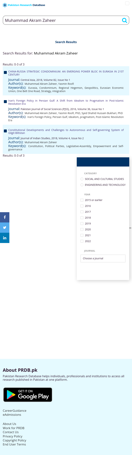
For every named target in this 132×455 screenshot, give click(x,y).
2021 (88, 235)
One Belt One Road (28, 91)
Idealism (73, 117)
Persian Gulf (60, 117)
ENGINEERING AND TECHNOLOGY (105, 185)
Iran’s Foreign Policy (39, 117)
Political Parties (54, 146)
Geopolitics (91, 87)
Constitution (35, 146)
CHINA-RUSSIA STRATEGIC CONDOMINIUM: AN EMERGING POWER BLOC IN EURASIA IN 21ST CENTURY (66, 73)
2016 (88, 206)
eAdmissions (12, 414)
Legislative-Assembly (78, 146)
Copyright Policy (14, 440)
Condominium (48, 87)
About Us (9, 424)
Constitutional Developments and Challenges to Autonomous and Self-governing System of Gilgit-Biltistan (66, 131)
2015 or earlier (93, 200)
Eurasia (32, 87)
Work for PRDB (13, 428)
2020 (88, 229)
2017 (88, 211)
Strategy (46, 91)
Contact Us (11, 432)
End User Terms (14, 444)
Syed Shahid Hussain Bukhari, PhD (102, 113)
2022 (88, 241)
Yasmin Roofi (66, 83)
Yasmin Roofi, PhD (69, 113)
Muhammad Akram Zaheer (41, 83)
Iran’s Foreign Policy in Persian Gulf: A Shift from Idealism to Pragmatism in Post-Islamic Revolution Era (66, 102)
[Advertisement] (66, 305)
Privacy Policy (12, 436)
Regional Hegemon (70, 87)
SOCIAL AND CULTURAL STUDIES (104, 179)
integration (59, 91)
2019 (88, 223)
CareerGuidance (14, 410)
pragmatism (87, 117)
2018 (88, 217)
